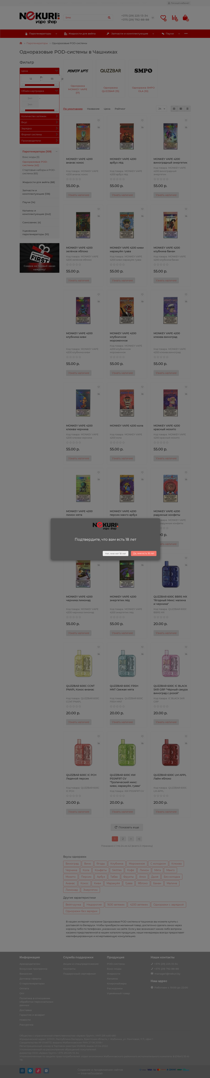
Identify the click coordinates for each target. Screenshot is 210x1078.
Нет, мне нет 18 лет (115, 553)
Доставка (24, 2)
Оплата (38, 2)
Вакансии (91, 2)
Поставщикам (109, 2)
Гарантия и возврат (57, 2)
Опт (144, 2)
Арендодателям (129, 2)
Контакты (77, 2)
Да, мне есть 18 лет (143, 553)
